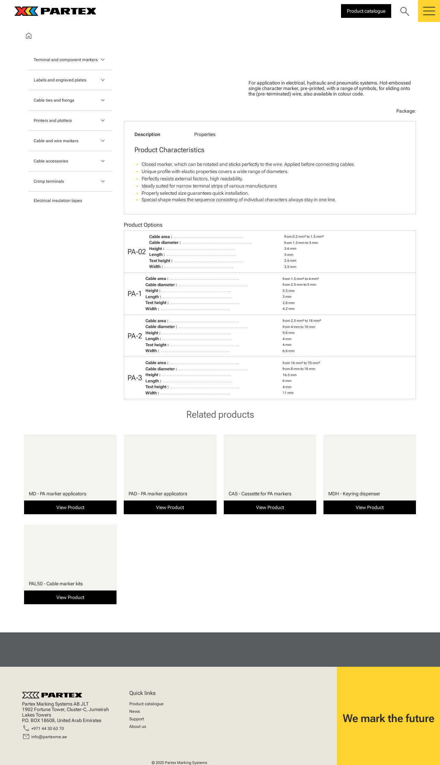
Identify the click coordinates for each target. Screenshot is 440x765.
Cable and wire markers (56, 140)
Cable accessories (51, 161)
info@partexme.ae (49, 736)
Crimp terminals (49, 181)
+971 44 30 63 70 (47, 728)
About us (137, 726)
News (134, 711)
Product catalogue (146, 703)
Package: (406, 111)
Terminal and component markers (66, 59)
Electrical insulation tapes (58, 200)
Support (136, 719)
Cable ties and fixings (54, 100)
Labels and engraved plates (60, 80)
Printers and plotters (53, 120)
